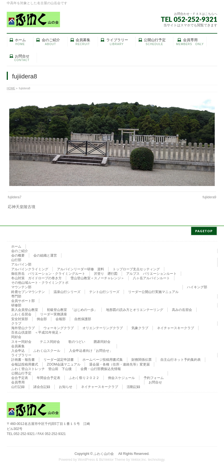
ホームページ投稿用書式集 (102, 358)
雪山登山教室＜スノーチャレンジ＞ (97, 277)
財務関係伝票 (141, 358)
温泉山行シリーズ (67, 291)
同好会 (16, 336)
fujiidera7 (15, 197)
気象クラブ (139, 327)
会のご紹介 (19, 250)
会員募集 (18, 345)
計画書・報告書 (23, 358)
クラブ (16, 322)
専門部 (16, 295)
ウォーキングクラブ (58, 327)
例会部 (42, 318)
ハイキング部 (197, 286)
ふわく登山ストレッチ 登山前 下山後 (41, 368)
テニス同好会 (50, 341)
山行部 (16, 259)
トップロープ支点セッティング (136, 268)
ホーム (16, 245)
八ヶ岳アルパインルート (151, 277)
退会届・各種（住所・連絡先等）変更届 (119, 363)
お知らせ (65, 386)
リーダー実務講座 (53, 313)
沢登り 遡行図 (105, 272)
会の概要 (18, 254)
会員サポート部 (23, 300)
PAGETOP (204, 230)
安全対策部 (19, 318)
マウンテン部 (21, 286)
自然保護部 (82, 318)
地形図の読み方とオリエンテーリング (134, 309)
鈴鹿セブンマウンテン (28, 291)
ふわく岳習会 (21, 313)
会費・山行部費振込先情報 (100, 368)
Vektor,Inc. (139, 458)
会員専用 (18, 381)
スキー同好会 (21, 341)
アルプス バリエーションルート (151, 272)
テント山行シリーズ (104, 291)
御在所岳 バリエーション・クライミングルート (48, 272)
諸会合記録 (41, 386)
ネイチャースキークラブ (175, 327)
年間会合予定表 (48, 377)
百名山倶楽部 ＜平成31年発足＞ (36, 331)
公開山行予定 (21, 372)
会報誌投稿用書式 (24, 363)
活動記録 (133, 386)
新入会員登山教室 (24, 309)
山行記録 (18, 386)
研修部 (16, 304)
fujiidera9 (209, 197)
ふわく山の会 (105, 453)
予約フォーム (154, 377)
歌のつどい (76, 341)
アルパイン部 (21, 263)
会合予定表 (19, 377)
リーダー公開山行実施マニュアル (153, 291)
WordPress (86, 458)
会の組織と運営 (45, 254)
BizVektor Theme (112, 458)
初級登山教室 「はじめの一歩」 (72, 309)
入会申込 (18, 350)
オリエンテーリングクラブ (102, 327)
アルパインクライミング (29, 268)
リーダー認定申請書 (58, 358)
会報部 (61, 318)
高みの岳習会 (182, 309)
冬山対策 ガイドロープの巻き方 (36, 277)
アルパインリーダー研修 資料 (80, 268)
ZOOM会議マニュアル (63, 363)
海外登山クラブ (23, 327)
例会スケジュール (121, 377)
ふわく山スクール (46, 350)
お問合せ (155, 381)
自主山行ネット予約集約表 (180, 358)
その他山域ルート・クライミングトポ (39, 281)
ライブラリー (21, 354)
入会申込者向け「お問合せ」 (91, 350)
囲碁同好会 (102, 341)
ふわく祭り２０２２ (84, 377)
